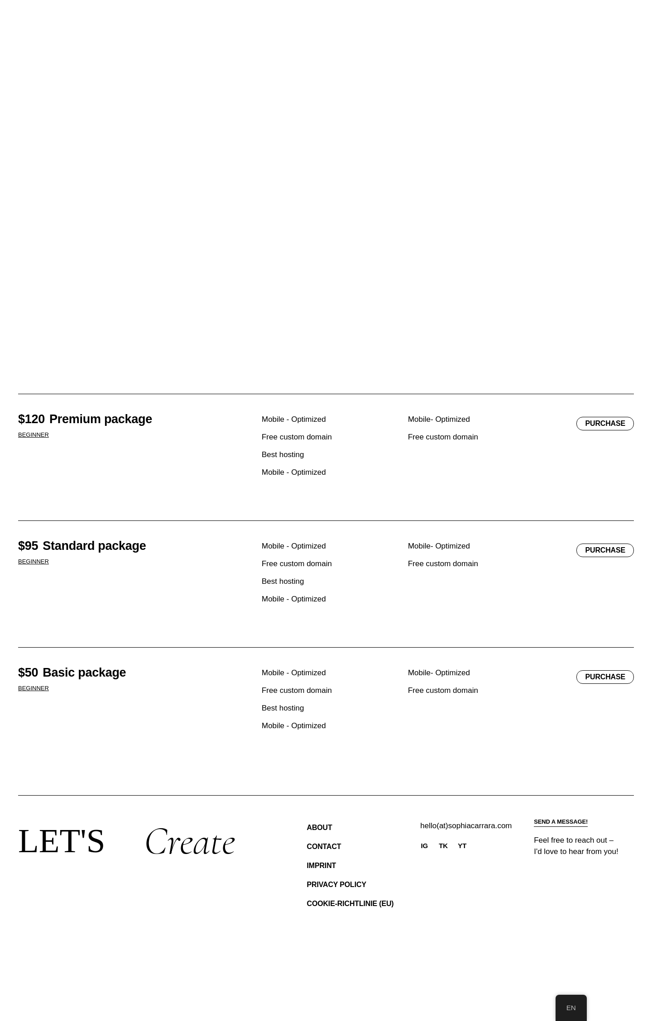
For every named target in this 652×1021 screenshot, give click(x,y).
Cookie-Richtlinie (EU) (350, 903)
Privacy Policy (336, 884)
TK (443, 845)
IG (424, 845)
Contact (324, 846)
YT (462, 845)
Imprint (321, 865)
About (319, 827)
